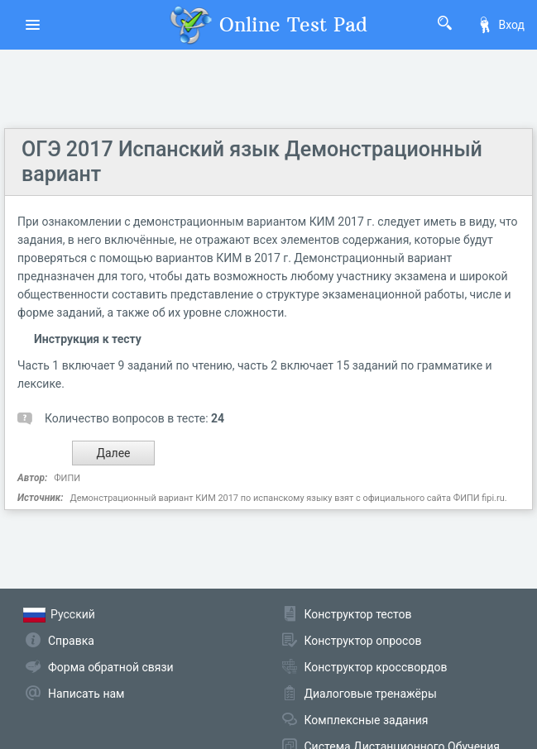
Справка (71, 640)
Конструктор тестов (358, 614)
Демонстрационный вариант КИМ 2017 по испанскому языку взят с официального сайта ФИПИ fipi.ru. (288, 498)
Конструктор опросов (363, 640)
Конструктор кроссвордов (376, 667)
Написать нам (86, 693)
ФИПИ (67, 478)
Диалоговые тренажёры (370, 693)
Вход (501, 25)
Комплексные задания (366, 720)
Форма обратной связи (111, 667)
